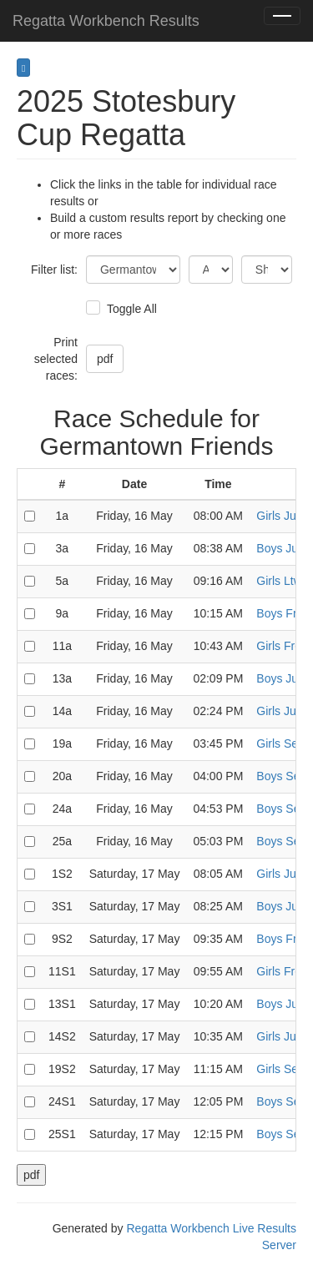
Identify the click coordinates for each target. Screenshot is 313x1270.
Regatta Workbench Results (106, 21)
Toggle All (130, 308)
